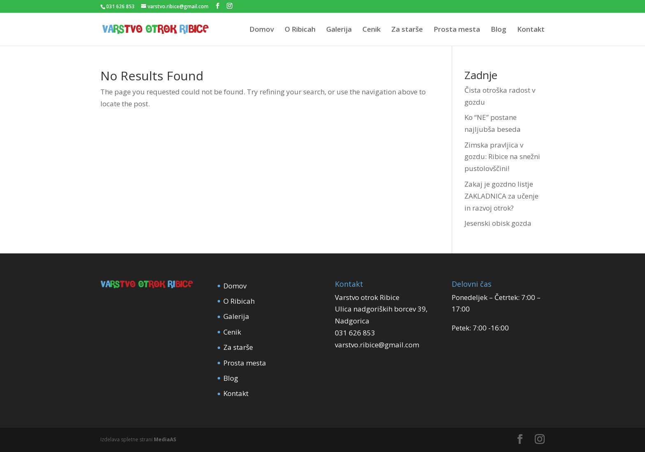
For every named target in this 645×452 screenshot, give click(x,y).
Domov (261, 30)
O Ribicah (300, 30)
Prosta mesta (457, 30)
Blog (498, 30)
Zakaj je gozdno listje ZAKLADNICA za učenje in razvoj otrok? (501, 196)
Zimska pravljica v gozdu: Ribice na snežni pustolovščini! (502, 156)
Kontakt (531, 30)
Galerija (339, 30)
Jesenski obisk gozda (497, 223)
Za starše (407, 30)
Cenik (371, 30)
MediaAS (165, 439)
